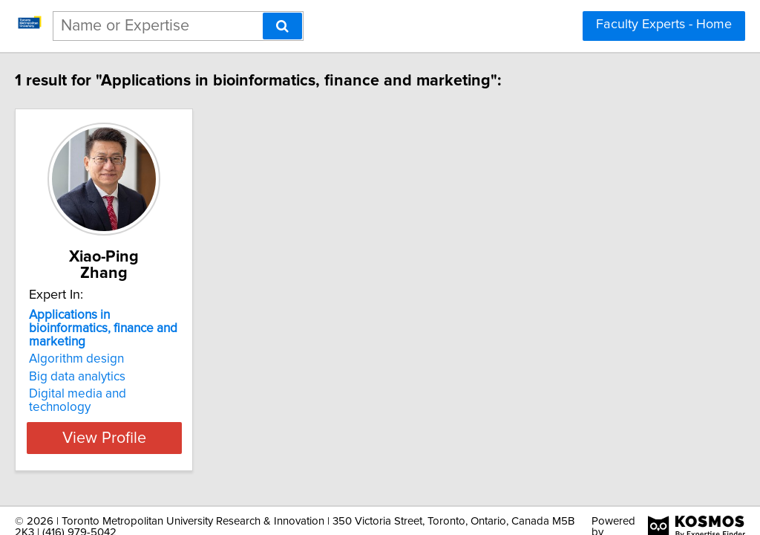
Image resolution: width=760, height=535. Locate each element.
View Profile (154, 394)
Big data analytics (108, 347)
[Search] (282, 26)
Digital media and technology (141, 364)
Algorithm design (107, 329)
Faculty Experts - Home (664, 24)
